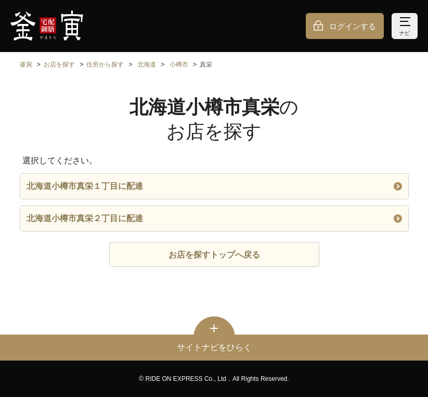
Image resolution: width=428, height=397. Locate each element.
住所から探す (105, 64)
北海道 (146, 64)
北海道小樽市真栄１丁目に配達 (214, 186)
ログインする (352, 26)
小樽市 (179, 64)
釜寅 (26, 64)
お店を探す (59, 64)
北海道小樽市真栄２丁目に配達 (214, 218)
